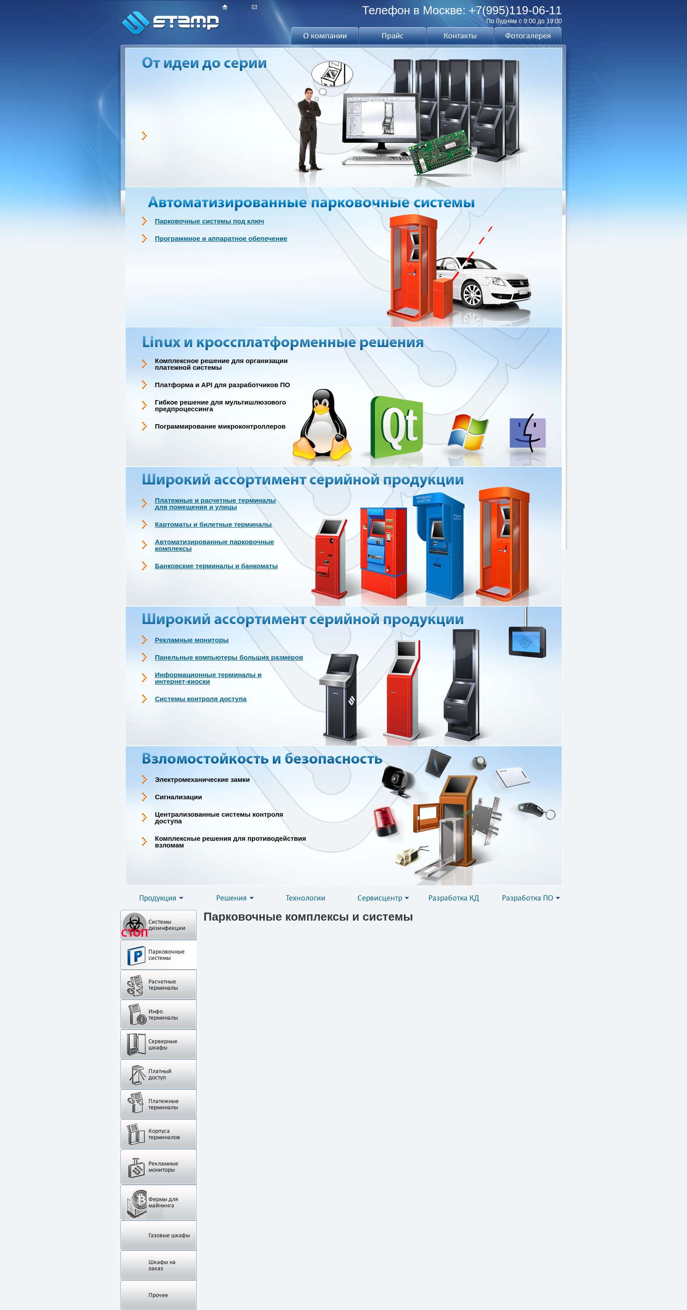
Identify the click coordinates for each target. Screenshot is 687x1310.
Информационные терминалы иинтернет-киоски (208, 678)
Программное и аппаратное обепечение (221, 238)
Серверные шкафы (162, 1044)
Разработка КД (453, 898)
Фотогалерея (528, 35)
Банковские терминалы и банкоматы (216, 566)
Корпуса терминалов (164, 1134)
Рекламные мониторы (192, 640)
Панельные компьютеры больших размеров (229, 657)
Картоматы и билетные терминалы (213, 524)
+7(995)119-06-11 (515, 10)
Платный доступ (160, 1074)
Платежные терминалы (163, 1104)
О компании (325, 35)
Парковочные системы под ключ (209, 221)
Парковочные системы (166, 954)
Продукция (158, 898)
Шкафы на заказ (162, 1265)
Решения (231, 898)
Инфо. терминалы (163, 1014)
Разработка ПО (527, 898)
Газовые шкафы (169, 1235)
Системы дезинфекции (166, 924)
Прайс (392, 35)
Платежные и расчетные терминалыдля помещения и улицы (215, 503)
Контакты (460, 35)
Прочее (158, 1295)
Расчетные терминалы (163, 984)
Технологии (305, 898)
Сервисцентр (380, 898)
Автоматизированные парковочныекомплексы (214, 545)
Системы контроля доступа (201, 699)
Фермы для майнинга (163, 1202)
